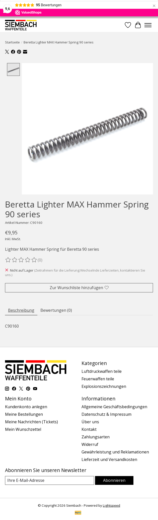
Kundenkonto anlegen (26, 406)
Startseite (12, 42)
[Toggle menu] (148, 25)
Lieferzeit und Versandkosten (109, 459)
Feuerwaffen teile (98, 379)
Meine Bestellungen (24, 414)
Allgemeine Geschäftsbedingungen (114, 406)
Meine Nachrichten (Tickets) (31, 422)
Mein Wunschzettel (23, 429)
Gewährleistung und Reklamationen (115, 452)
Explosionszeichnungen (104, 386)
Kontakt (89, 429)
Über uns (90, 422)
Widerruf (90, 444)
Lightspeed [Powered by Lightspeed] (111, 505)
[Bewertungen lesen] (21, 260)
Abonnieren (114, 480)
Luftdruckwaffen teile (102, 371)
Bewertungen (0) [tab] (56, 310)
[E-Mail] (49, 480)
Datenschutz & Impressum (106, 414)
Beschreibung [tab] (21, 310)
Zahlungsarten (96, 437)
